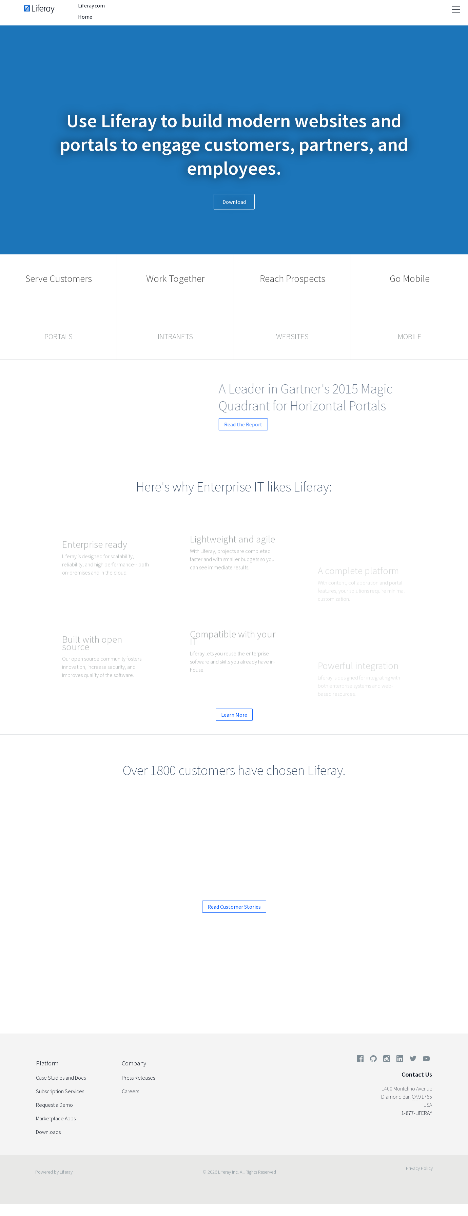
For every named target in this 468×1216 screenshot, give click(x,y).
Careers (130, 1091)
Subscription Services (60, 1091)
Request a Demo (197, 991)
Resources (250, 10)
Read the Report (277, 424)
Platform (215, 10)
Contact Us (417, 1074)
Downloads (48, 1131)
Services (283, 10)
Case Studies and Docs (61, 1077)
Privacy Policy (419, 1168)
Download (234, 201)
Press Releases (138, 1077)
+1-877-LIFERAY (415, 1112)
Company (315, 10)
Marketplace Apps (56, 1118)
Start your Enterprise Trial (280, 991)
